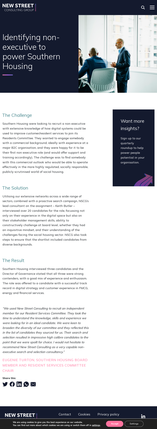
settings (96, 425)
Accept (114, 423)
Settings (134, 423)
